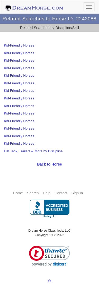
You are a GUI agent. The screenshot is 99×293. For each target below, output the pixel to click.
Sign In (77, 193)
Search (33, 193)
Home (18, 193)
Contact (61, 193)
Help (46, 193)
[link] (49, 256)
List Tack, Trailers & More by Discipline (33, 151)
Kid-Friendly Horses (19, 45)
